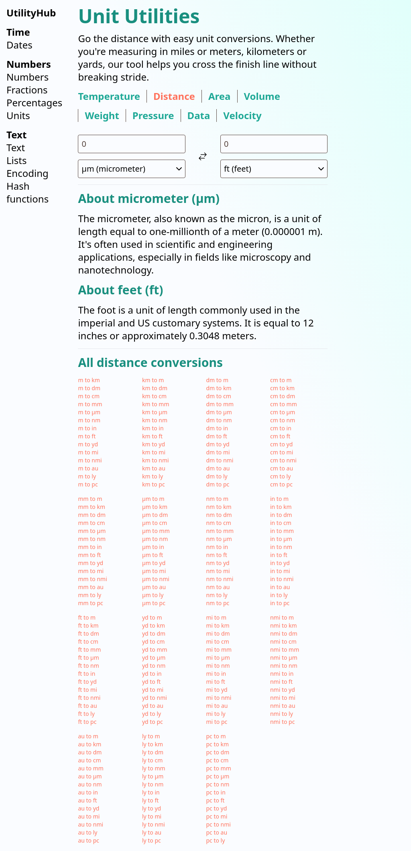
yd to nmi (154, 697)
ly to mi (151, 816)
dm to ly (216, 476)
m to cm (89, 396)
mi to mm (219, 649)
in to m (279, 498)
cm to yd (281, 444)
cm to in (280, 428)
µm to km (154, 507)
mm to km (91, 507)
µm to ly (152, 595)
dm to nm (219, 420)
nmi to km (283, 625)
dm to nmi (219, 460)
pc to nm (217, 784)
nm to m (217, 498)
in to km (281, 507)
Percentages (34, 102)
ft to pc (87, 721)
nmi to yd (282, 689)
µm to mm (156, 531)
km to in (153, 428)
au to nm (90, 784)
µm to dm (155, 515)
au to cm (89, 760)
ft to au (87, 705)
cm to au (281, 468)
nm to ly (216, 595)
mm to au (91, 587)
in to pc (279, 603)
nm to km (218, 507)
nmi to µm (283, 657)
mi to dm (218, 633)
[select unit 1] (131, 169)
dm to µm (219, 412)
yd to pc (152, 721)
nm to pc (217, 603)
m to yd (88, 444)
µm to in (153, 547)
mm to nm (92, 539)
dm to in (217, 428)
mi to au (217, 705)
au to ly (87, 832)
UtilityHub (31, 12)
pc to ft (215, 800)
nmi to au (282, 705)
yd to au (152, 705)
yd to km (153, 625)
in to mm (282, 531)
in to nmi (281, 579)
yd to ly (151, 713)
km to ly (152, 476)
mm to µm (92, 531)
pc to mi (216, 816)
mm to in (90, 547)
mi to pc (216, 721)
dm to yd (217, 444)
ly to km (152, 744)
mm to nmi (92, 579)
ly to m (151, 736)
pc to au (216, 832)
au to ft (87, 800)
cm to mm (283, 404)
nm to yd (217, 563)
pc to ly (215, 840)
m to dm (89, 388)
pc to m (216, 736)
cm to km (282, 388)
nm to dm (219, 515)
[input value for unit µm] (131, 144)
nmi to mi (282, 697)
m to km (89, 380)
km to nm (154, 420)
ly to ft (150, 800)
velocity (242, 115)
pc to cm (217, 760)
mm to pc (90, 603)
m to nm (89, 420)
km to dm (154, 388)
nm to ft (216, 555)
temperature (109, 96)
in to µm (281, 539)
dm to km (218, 388)
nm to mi (218, 571)
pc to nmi (218, 824)
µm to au (154, 587)
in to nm (281, 547)
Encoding (27, 173)
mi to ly (215, 713)
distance (174, 96)
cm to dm (282, 396)
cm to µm (282, 412)
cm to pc (281, 484)
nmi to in (281, 673)
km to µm (154, 412)
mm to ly (89, 595)
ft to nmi (89, 697)
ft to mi (87, 689)
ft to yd (87, 681)
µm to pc (153, 603)
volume (262, 96)
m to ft (87, 436)
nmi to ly (281, 713)
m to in (87, 428)
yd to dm (153, 633)
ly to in (151, 792)
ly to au (151, 832)
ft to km (88, 625)
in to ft (278, 555)
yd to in (152, 673)
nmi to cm (283, 641)
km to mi (153, 452)
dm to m (217, 380)
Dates (19, 44)
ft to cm (88, 641)
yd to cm (153, 641)
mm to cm (91, 523)
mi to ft (215, 681)
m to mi (88, 452)
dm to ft (216, 436)
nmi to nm (283, 665)
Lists (16, 160)
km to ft (152, 436)
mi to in (216, 673)
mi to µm (218, 657)
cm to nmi (283, 460)
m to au (88, 468)
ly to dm (152, 752)
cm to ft (280, 436)
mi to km (217, 625)
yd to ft (151, 681)
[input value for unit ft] (274, 144)
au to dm (90, 752)
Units (18, 115)
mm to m (90, 498)
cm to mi (281, 452)
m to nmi (90, 460)
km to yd (153, 444)
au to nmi (90, 824)
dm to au (218, 468)
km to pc (153, 484)
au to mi (89, 816)
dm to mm (220, 404)
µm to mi (154, 571)
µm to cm (154, 523)
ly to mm (153, 768)
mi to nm (218, 665)
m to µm (89, 412)
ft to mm (89, 649)
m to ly (87, 476)
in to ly (279, 595)
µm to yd (153, 563)
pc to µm (217, 776)
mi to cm (217, 641)
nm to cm (218, 523)
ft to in (86, 673)
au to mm (91, 768)
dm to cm (218, 396)
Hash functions (27, 192)
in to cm (280, 523)
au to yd (88, 808)
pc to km (217, 744)
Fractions (27, 89)
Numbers (27, 76)
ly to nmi (153, 824)
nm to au (218, 587)
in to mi (280, 571)
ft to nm (88, 665)
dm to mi (218, 452)
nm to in (217, 547)
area (219, 96)
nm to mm (220, 531)
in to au (280, 587)
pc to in (215, 792)
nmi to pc (282, 721)
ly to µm (152, 776)
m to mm (90, 404)
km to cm (154, 396)
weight (102, 115)
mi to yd (216, 689)
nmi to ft (281, 681)
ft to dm (88, 633)
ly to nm (152, 784)
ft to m (87, 617)
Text (15, 147)
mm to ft (89, 555)
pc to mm (218, 768)
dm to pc (217, 484)
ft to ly (86, 713)
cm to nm (282, 420)
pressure (153, 115)
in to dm (281, 515)
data (198, 115)
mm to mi (91, 571)
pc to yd (216, 808)
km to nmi (155, 460)
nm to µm (219, 539)
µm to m (153, 498)
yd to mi (152, 689)
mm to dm (92, 515)
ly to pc (151, 840)
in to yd (280, 563)
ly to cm (152, 760)
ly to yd (151, 808)
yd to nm (153, 665)
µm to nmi (155, 579)
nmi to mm (284, 649)
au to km (89, 744)
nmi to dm (283, 633)
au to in (88, 792)
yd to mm (154, 649)
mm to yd (90, 563)
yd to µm (153, 657)
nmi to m (282, 617)
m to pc (88, 484)
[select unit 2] (274, 169)
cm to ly (280, 476)
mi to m (216, 617)
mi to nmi (218, 697)
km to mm (155, 404)
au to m (88, 736)
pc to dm (217, 752)
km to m (153, 380)
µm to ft (152, 555)
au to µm (90, 776)
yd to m (152, 617)
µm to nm (155, 539)
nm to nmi (219, 579)
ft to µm (88, 657)
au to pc (88, 840)
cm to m (281, 380)
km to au (153, 468)
